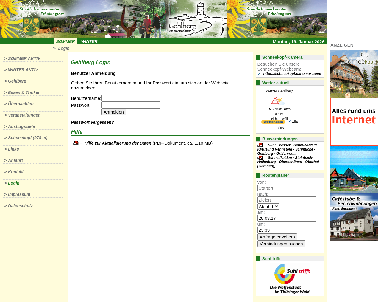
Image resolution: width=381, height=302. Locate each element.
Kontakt (16, 171)
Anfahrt (15, 160)
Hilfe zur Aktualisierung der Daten (118, 143)
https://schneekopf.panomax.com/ (292, 74)
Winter (89, 41)
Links (13, 149)
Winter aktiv (23, 69)
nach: (262, 193)
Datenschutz (20, 205)
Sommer (65, 41)
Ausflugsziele (21, 126)
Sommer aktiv (24, 58)
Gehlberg (17, 81)
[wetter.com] (273, 123)
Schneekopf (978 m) (27, 137)
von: (261, 182)
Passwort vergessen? (92, 122)
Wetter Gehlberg (279, 91)
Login (63, 48)
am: (261, 212)
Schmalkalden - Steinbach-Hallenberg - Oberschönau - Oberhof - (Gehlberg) (289, 162)
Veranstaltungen (24, 115)
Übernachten (21, 103)
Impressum (19, 194)
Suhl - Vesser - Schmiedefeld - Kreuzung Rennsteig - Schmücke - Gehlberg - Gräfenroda (288, 149)
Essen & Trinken (24, 92)
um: (261, 224)
